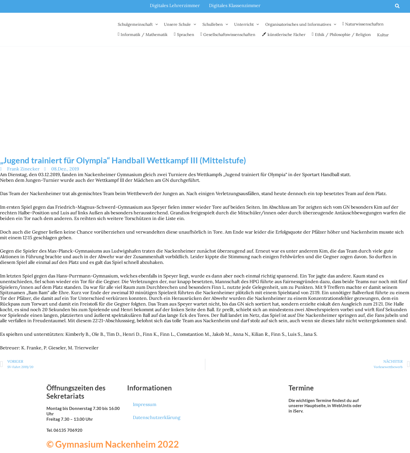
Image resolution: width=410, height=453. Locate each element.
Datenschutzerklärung (156, 417)
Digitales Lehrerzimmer (175, 5)
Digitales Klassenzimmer (234, 5)
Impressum (144, 404)
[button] (397, 6)
